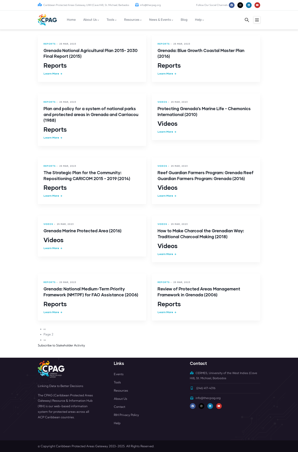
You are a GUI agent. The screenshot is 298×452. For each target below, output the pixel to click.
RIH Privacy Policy (126, 415)
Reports (50, 43)
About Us (120, 399)
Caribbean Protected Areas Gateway (82, 446)
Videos (162, 102)
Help (117, 423)
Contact (119, 407)
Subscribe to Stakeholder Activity (61, 345)
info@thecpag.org (148, 4)
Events (119, 374)
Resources (121, 390)
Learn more (51, 73)
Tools (117, 382)
